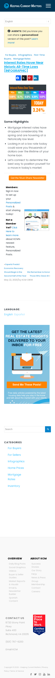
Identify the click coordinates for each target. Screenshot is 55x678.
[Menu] (47, 6)
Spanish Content (13, 599)
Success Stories (36, 565)
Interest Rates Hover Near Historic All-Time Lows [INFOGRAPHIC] (23, 66)
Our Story (37, 570)
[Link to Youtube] (44, 674)
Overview (15, 558)
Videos (12, 570)
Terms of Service (17, 671)
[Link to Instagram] (40, 674)
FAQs (34, 574)
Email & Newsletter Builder (15, 591)
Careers (36, 591)
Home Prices (16, 468)
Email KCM (12, 649)
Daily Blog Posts (17, 563)
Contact (36, 587)
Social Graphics (17, 567)
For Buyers (10, 54)
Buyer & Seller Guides (16, 576)
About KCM (38, 558)
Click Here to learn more (12, 231)
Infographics (25, 54)
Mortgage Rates (22, 58)
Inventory (14, 486)
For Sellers (14, 455)
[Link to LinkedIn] (48, 674)
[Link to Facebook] (31, 674)
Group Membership (38, 583)
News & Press (39, 577)
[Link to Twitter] (35, 674)
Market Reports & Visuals (17, 583)
